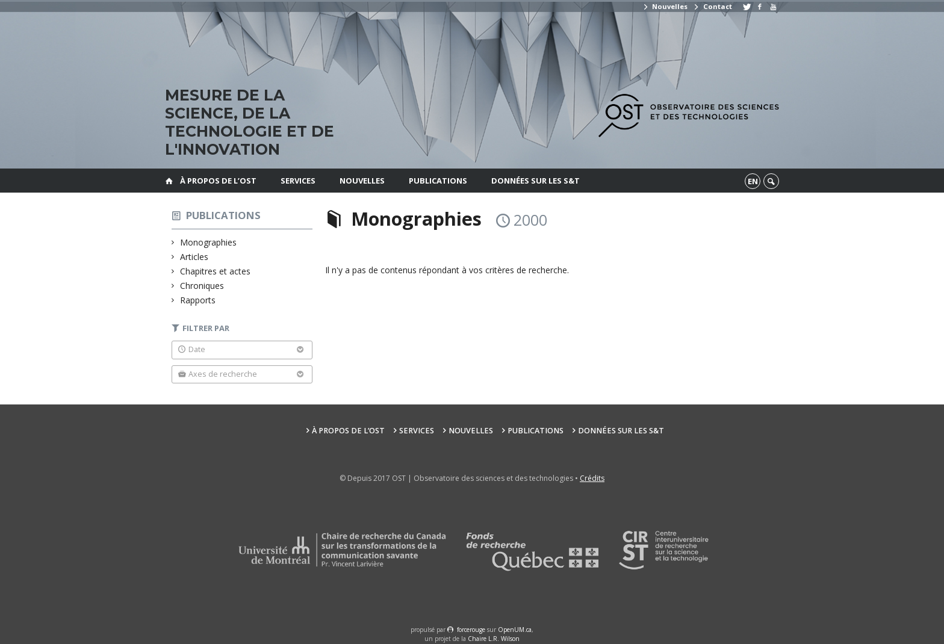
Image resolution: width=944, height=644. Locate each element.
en (753, 181)
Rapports (198, 300)
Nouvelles (665, 6)
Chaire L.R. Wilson (494, 638)
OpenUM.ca (515, 629)
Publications (438, 180)
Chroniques (202, 285)
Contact (712, 6)
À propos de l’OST (218, 180)
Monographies (209, 242)
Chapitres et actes (215, 271)
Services (298, 180)
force (471, 629)
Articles (194, 256)
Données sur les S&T (535, 180)
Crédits (592, 478)
